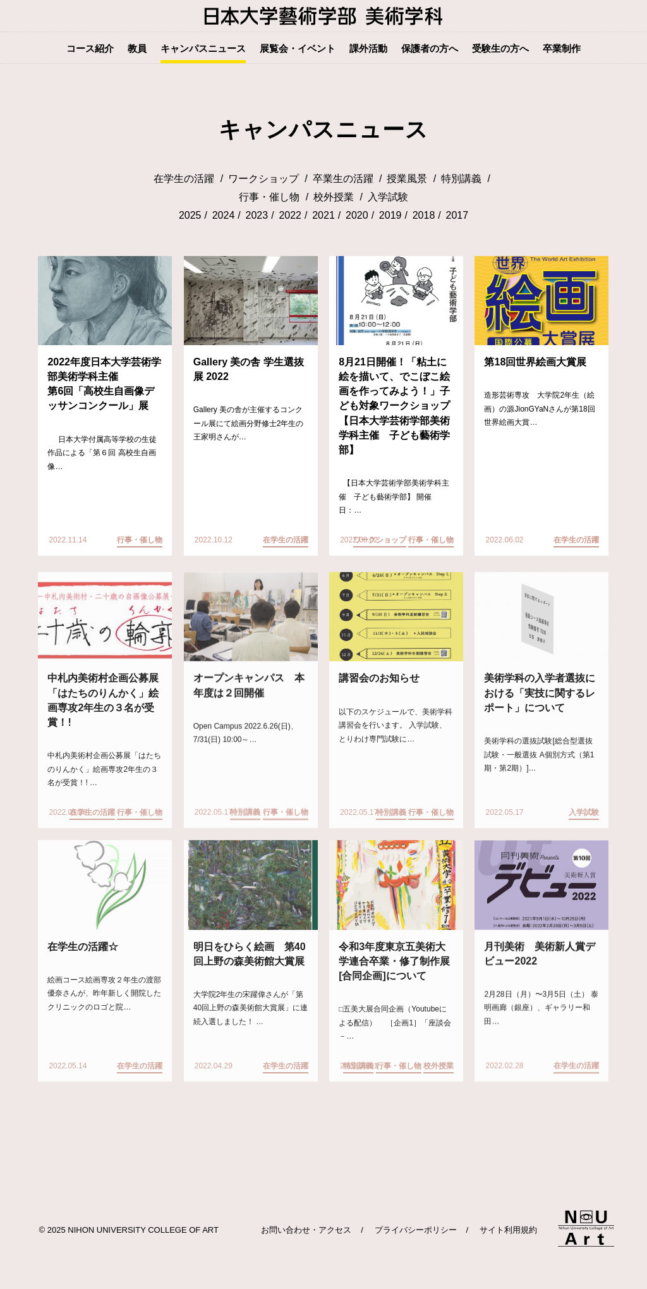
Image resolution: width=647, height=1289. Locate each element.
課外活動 (368, 48)
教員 (137, 48)
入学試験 (388, 197)
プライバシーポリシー (416, 1230)
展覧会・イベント (298, 48)
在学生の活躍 (184, 179)
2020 (357, 216)
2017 (457, 216)
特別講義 (461, 179)
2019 (390, 216)
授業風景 (407, 179)
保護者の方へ (429, 48)
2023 (257, 216)
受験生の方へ (500, 48)
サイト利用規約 (508, 1230)
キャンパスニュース (203, 48)
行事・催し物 (269, 197)
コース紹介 (90, 48)
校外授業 (333, 197)
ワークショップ (263, 179)
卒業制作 (562, 48)
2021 (323, 216)
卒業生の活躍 (343, 179)
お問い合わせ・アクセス (306, 1230)
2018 (424, 216)
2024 (223, 216)
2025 (190, 216)
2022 (290, 216)
